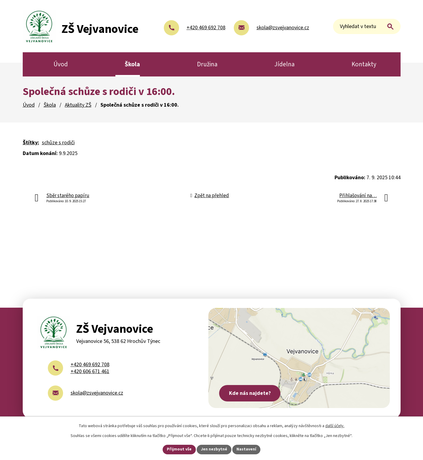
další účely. (334, 426)
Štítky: (31, 142)
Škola (50, 105)
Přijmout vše (179, 449)
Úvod (29, 105)
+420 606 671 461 (90, 371)
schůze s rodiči (58, 142)
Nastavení (246, 449)
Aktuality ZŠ (78, 105)
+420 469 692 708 (90, 364)
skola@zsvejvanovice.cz (97, 393)
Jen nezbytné (214, 449)
